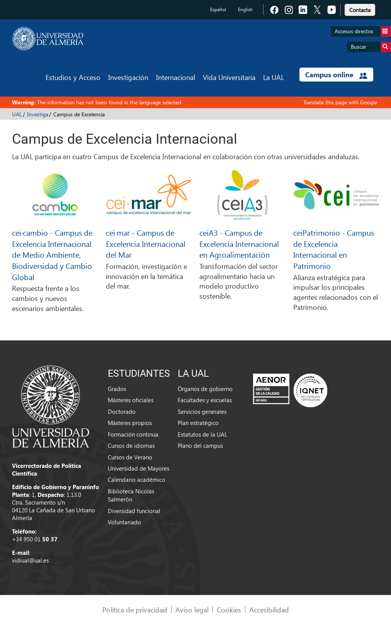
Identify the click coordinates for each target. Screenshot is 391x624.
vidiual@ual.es (30, 560)
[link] (360, 9)
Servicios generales (202, 411)
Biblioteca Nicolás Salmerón (131, 495)
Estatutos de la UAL (202, 434)
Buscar (371, 47)
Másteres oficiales (130, 400)
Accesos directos (363, 31)
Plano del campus (200, 445)
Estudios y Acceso (73, 77)
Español (218, 9)
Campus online (336, 74)
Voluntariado (124, 522)
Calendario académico (136, 479)
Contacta (360, 10)
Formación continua (133, 434)
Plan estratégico (198, 423)
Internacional (175, 77)
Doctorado (122, 411)
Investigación (128, 77)
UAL (17, 114)
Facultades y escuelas (205, 400)
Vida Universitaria (229, 77)
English (245, 9)
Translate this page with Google (340, 102)
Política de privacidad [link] (134, 609)
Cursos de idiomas (131, 445)
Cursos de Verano (130, 457)
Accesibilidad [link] (269, 609)
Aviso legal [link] (192, 609)
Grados (117, 389)
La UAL (273, 77)
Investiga (37, 114)
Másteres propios (130, 423)
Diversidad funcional (134, 511)
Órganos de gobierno (205, 389)
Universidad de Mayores (138, 468)
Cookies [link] (229, 609)
